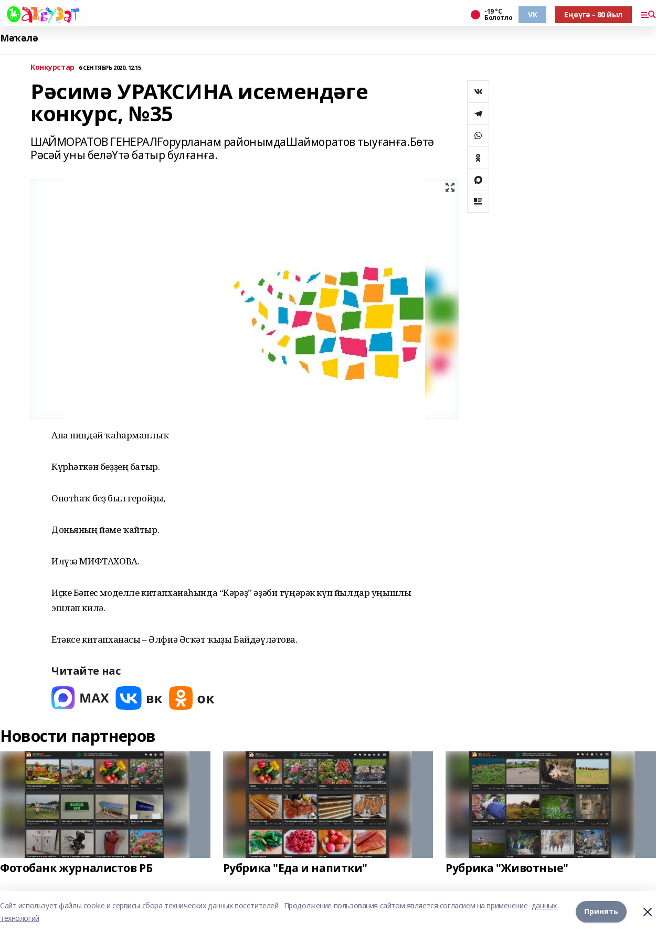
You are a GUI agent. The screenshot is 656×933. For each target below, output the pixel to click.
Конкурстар (52, 67)
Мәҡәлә (19, 38)
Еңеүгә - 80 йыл (593, 14)
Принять (601, 912)
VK (532, 14)
